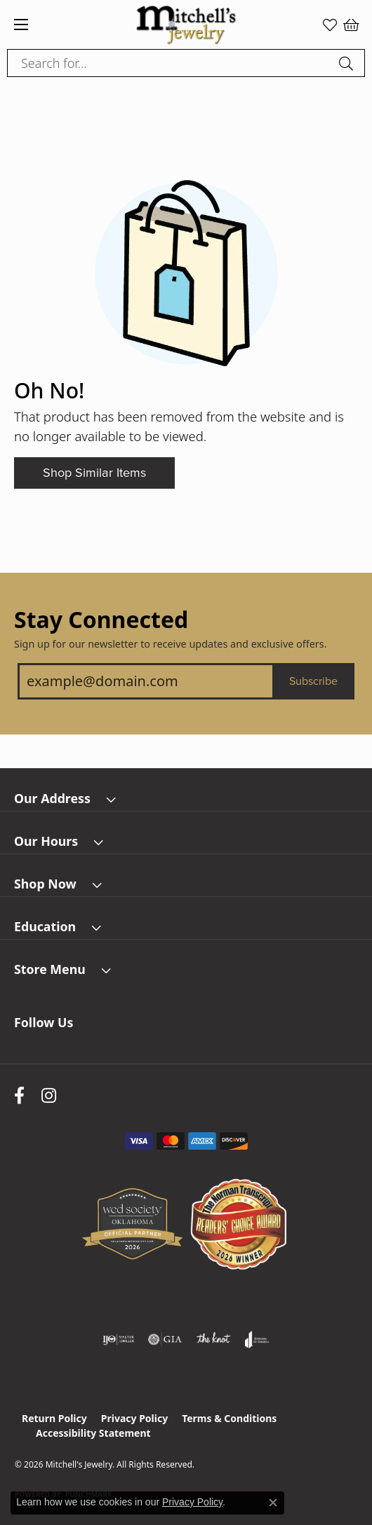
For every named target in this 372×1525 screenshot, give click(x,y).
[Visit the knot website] (213, 1339)
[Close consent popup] (273, 1502)
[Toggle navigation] (21, 24)
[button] (330, 25)
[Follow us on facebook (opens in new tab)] (19, 1095)
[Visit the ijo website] (118, 1339)
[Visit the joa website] (257, 1339)
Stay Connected (101, 619)
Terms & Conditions (229, 1418)
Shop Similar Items (94, 472)
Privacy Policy (134, 1418)
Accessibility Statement (93, 1433)
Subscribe (313, 681)
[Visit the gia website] (165, 1339)
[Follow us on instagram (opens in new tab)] (48, 1095)
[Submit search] (348, 63)
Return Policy (54, 1418)
